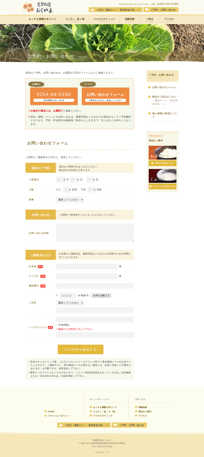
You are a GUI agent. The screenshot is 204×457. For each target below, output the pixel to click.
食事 (31, 199)
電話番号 (34, 285)
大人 (58, 189)
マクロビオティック (104, 20)
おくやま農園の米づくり (42, 20)
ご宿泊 (149, 20)
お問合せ (163, 9)
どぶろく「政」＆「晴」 (103, 411)
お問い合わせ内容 (39, 233)
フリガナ (34, 276)
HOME (50, 411)
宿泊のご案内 (143, 411)
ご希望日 (34, 179)
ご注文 (118, 9)
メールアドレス (37, 327)
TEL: (164, 4)
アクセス (169, 20)
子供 (83, 189)
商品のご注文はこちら (163, 100)
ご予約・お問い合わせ (131, 425)
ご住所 (32, 302)
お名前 (32, 266)
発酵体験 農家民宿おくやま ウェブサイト (55, 401)
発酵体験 (130, 20)
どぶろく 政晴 (74, 20)
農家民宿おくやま (37, 7)
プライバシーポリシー (57, 416)
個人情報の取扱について (163, 115)
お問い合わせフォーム (162, 87)
